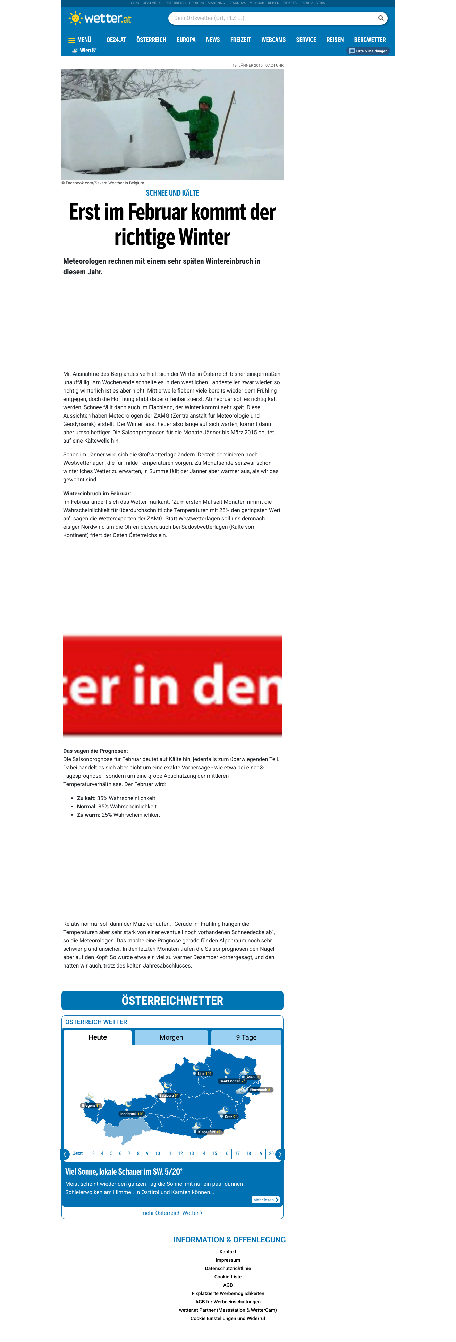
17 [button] (223, 1153)
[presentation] (65, 1154)
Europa (186, 40)
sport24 (196, 3)
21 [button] (268, 1153)
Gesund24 (237, 3)
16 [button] (211, 1153)
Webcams (273, 40)
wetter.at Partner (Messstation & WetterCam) (228, 1310)
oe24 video (152, 3)
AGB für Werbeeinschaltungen (228, 1302)
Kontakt (228, 1252)
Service (306, 40)
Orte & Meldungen (368, 51)
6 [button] (106, 1153)
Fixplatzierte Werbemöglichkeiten (228, 1293)
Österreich (175, 3)
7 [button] (115, 1153)
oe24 (135, 3)
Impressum (228, 1260)
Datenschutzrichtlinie (228, 1268)
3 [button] (79, 1153)
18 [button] (234, 1153)
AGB (228, 1285)
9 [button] (133, 1153)
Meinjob (257, 3)
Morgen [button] (171, 1037)
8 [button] (124, 1153)
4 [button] (88, 1153)
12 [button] (166, 1153)
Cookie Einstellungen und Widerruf (228, 1319)
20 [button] (257, 1153)
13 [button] (177, 1153)
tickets (290, 3)
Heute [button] (97, 1037)
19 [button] (245, 1153)
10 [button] (143, 1153)
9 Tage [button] (246, 1037)
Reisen (273, 3)
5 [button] (97, 1153)
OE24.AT (116, 40)
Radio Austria (312, 3)
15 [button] (200, 1153)
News (213, 40)
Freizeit (240, 40)
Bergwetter (370, 40)
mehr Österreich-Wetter (172, 1213)
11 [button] (154, 1153)
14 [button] (188, 1153)
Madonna (216, 3)
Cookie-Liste (228, 1277)
